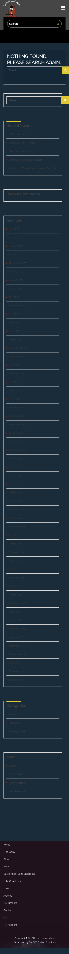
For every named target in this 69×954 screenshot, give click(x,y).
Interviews (14, 722)
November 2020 (17, 356)
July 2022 (14, 314)
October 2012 (16, 501)
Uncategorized (17, 731)
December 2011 (17, 509)
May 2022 (14, 322)
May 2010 (14, 569)
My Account (10, 924)
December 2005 (17, 645)
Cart (5, 917)
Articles (13, 714)
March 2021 (15, 339)
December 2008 (17, 603)
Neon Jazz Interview (19, 151)
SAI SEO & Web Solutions (42, 942)
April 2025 (14, 237)
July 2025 (14, 229)
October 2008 (16, 611)
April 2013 (14, 484)
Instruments (10, 903)
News (6, 866)
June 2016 (14, 441)
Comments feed (17, 782)
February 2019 (16, 373)
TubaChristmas (12, 881)
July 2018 (14, 382)
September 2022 (18, 305)
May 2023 (14, 297)
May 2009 (14, 586)
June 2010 (14, 560)
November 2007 (17, 628)
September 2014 (17, 450)
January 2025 (16, 246)
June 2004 (14, 662)
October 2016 (16, 433)
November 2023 (17, 263)
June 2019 (14, 365)
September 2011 (17, 526)
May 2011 (14, 535)
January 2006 (16, 637)
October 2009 (16, 577)
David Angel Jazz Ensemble (19, 873)
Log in (12, 765)
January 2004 (16, 679)
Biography (9, 852)
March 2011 (15, 543)
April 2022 (14, 331)
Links (6, 888)
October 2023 (16, 271)
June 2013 (14, 475)
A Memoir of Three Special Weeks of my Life (32, 168)
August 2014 (15, 458)
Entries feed (15, 774)
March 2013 (15, 492)
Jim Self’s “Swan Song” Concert (25, 159)
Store (6, 859)
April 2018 (14, 399)
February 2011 (16, 552)
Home (6, 844)
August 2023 (15, 280)
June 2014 (14, 467)
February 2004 (17, 671)
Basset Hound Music (44, 938)
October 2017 (16, 416)
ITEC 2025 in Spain (18, 134)
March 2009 (15, 594)
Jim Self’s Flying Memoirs (22, 142)
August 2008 (15, 620)
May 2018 (14, 390)
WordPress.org (17, 791)
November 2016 (17, 424)
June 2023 (14, 288)
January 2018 (16, 407)
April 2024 (14, 254)
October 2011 (16, 518)
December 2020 (17, 348)
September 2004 (18, 654)
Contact (8, 910)
